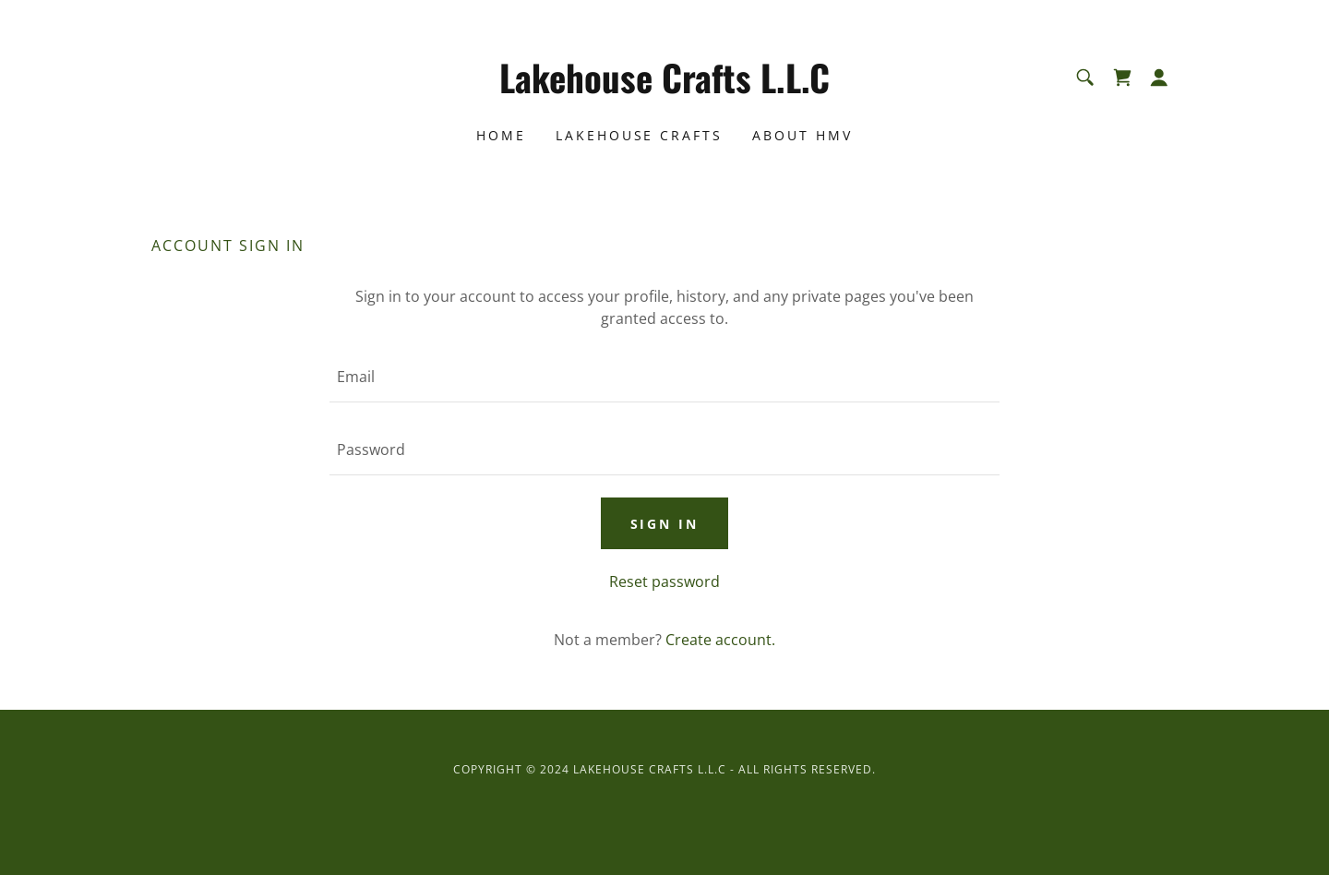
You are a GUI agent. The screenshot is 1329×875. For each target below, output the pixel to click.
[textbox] (664, 377)
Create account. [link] (720, 639)
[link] (665, 88)
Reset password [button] (664, 581)
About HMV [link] (802, 135)
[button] (1159, 77)
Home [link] (501, 135)
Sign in (665, 524)
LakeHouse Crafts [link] (640, 135)
